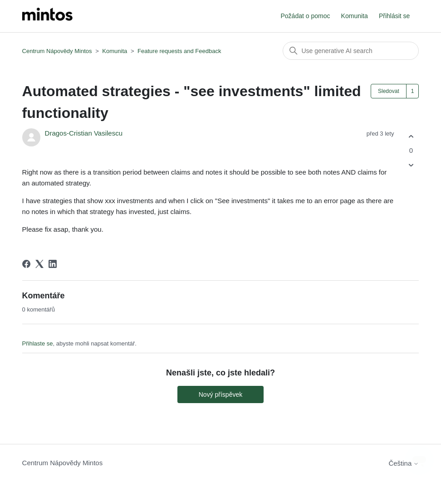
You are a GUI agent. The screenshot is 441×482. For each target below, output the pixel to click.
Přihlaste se (37, 343)
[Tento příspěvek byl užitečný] (411, 136)
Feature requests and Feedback (179, 51)
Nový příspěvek (220, 394)
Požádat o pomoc (305, 15)
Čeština (403, 463)
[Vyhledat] (351, 51)
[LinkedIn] (53, 264)
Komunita (354, 15)
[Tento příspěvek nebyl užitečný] (411, 165)
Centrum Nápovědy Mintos (57, 51)
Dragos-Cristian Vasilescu (83, 133)
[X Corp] (39, 264)
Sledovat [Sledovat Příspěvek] (388, 91)
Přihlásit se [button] (394, 15)
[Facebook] (26, 264)
